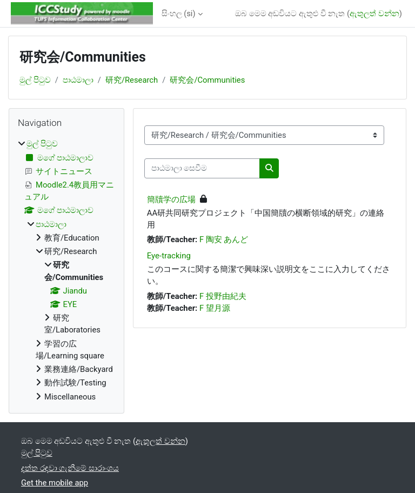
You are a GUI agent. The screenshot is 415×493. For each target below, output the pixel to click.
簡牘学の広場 (171, 199)
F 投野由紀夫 (222, 296)
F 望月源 (214, 308)
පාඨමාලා (78, 80)
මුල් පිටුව (35, 80)
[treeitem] (66, 270)
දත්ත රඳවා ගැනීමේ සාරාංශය (70, 468)
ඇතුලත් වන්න (374, 13)
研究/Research (131, 80)
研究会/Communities (207, 80)
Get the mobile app (54, 483)
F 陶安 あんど (224, 239)
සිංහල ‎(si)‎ (179, 13)
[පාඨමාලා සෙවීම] (202, 168)
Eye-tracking (169, 256)
